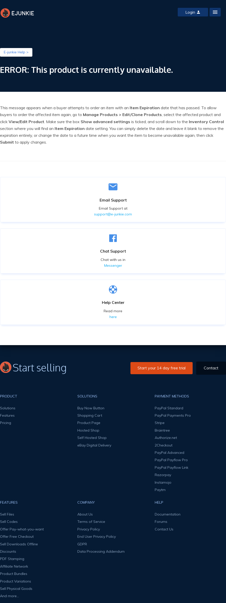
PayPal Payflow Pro (171, 460)
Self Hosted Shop (92, 437)
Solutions (7, 408)
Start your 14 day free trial (162, 367)
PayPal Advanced (169, 452)
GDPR (82, 544)
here (113, 317)
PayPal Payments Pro (173, 415)
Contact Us (164, 529)
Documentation (167, 514)
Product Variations (15, 581)
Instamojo (163, 482)
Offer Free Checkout (17, 536)
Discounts (8, 551)
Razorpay (163, 475)
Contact (211, 367)
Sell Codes (9, 521)
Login (192, 12)
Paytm (160, 489)
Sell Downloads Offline (19, 544)
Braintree (162, 430)
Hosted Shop (88, 430)
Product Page (88, 422)
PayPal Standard (169, 408)
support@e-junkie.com (113, 214)
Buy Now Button (90, 408)
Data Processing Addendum (101, 551)
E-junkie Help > (16, 52)
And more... (9, 596)
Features (7, 415)
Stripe (160, 422)
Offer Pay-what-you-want (22, 529)
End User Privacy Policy (96, 536)
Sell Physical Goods (16, 588)
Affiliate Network (14, 566)
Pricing (5, 422)
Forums (161, 521)
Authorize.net (166, 437)
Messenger (113, 265)
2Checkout (163, 445)
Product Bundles (13, 573)
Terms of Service (91, 521)
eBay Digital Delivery (94, 445)
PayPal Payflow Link (171, 467)
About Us (85, 514)
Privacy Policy (88, 529)
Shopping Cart (89, 415)
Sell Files (7, 514)
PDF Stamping (12, 558)
